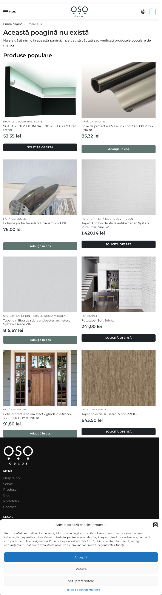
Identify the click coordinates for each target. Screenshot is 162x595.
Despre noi (11, 478)
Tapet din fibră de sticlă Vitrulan (107, 219)
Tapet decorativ (94, 409)
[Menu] (9, 12)
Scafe (38, 121)
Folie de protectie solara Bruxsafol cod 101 (34, 223)
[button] (155, 525)
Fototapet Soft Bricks (98, 320)
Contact (9, 507)
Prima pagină (13, 24)
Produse (10, 489)
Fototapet (89, 316)
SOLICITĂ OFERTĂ (40, 147)
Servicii (8, 484)
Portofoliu (11, 501)
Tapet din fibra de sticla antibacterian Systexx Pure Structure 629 (115, 225)
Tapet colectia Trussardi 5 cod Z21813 (109, 414)
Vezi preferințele (81, 581)
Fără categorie (93, 121)
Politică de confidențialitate (82, 589)
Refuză (81, 569)
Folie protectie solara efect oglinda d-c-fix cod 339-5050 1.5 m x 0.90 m (37, 416)
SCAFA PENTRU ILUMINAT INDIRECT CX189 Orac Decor (39, 128)
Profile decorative (18, 121)
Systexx (9, 316)
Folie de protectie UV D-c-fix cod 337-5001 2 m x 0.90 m (117, 128)
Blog (7, 495)
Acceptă (81, 557)
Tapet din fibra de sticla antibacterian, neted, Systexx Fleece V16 (36, 322)
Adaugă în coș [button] (118, 149)
